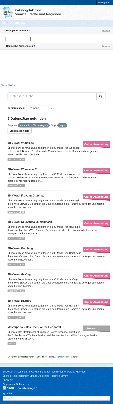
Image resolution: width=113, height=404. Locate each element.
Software (89, 328)
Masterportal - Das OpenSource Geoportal (34, 327)
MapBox (11, 85)
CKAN (23, 388)
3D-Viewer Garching (20, 248)
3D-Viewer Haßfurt (19, 300)
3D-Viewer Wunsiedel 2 (22, 169)
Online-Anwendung (96, 144)
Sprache (7, 393)
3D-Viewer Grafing (19, 274)
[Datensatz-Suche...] (52, 96)
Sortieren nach (16, 108)
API (46, 357)
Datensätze (17, 22)
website (12, 343)
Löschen (106, 31)
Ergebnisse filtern (19, 131)
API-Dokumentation (63, 357)
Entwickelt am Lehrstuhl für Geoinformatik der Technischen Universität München (44, 371)
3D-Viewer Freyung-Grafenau (26, 195)
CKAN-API (8, 380)
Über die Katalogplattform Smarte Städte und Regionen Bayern (35, 375)
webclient (13, 159)
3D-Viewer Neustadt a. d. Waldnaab (30, 221)
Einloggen (103, 2)
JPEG (21, 159)
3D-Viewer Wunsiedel (21, 143)
